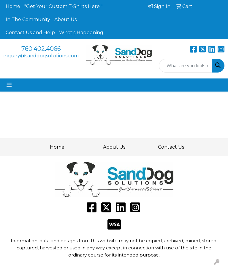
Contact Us (171, 147)
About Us (65, 19)
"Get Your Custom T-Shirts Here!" (63, 6)
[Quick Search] (185, 66)
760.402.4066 (41, 48)
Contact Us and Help (30, 32)
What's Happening (81, 32)
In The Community (28, 19)
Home (13, 6)
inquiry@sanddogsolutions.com (41, 56)
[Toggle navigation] (9, 85)
